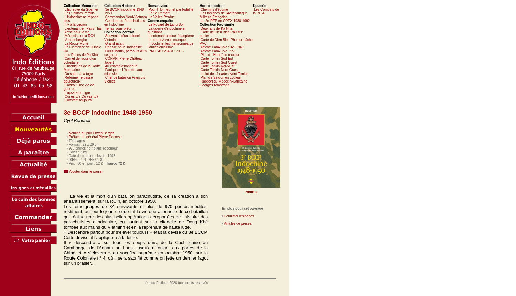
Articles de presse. (238, 224)
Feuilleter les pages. (239, 216)
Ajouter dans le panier (86, 171)
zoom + (251, 192)
